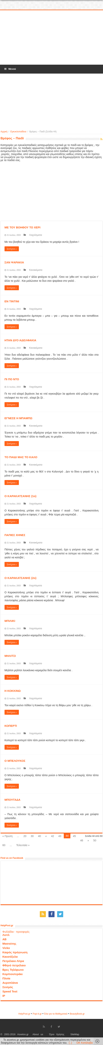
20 (24, 836)
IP (3, 995)
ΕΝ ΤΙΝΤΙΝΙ (12, 301)
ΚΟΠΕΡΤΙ (11, 725)
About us (37, 1034)
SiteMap (74, 1034)
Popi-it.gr (37, 1013)
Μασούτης (9, 943)
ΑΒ (4, 939)
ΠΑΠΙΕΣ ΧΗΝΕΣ (15, 535)
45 (74, 836)
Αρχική (4, 131)
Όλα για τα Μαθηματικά (56, 1013)
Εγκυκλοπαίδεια (18, 131)
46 (81, 840)
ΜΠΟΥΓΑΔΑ (12, 799)
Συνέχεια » (12, 248)
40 (39, 836)
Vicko (6, 948)
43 (59, 836)
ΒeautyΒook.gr (77, 1013)
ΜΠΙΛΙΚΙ (10, 620)
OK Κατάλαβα (84, 1042)
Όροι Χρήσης (56, 1034)
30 (32, 836)
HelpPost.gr (24, 1013)
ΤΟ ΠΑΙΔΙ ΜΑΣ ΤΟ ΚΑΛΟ (21, 457)
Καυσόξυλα (10, 956)
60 (3, 845)
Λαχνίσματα (35, 235)
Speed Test (9, 991)
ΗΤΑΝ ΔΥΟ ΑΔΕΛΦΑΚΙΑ (20, 340)
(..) (70, 1042)
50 (94, 840)
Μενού (10, 68)
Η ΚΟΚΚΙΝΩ (13, 690)
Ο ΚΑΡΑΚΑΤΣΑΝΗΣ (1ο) (20, 496)
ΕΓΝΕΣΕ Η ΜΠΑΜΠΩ (18, 418)
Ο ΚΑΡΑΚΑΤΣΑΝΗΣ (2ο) (20, 578)
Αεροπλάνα (10, 982)
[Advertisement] (51, 37)
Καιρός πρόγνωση (15, 952)
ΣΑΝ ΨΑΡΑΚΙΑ (14, 262)
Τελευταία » (22, 845)
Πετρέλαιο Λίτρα (13, 961)
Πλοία (6, 978)
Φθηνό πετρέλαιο (14, 965)
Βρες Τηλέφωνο (13, 969)
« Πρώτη (7, 836)
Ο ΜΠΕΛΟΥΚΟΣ (15, 760)
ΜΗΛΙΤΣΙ (10, 655)
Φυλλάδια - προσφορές (16, 931)
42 (52, 836)
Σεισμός (7, 987)
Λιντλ (6, 934)
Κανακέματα (35, 269)
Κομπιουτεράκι (12, 974)
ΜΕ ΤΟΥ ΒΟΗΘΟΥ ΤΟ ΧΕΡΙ (22, 227)
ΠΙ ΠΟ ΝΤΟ (12, 379)
